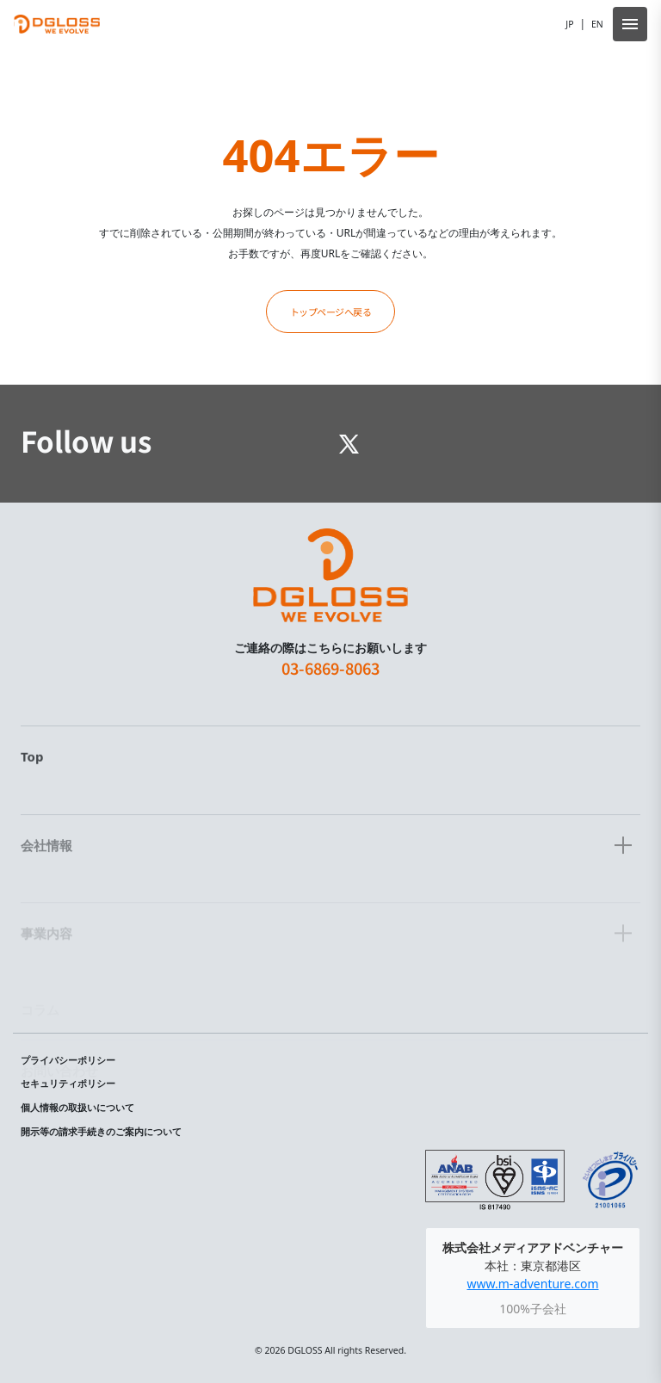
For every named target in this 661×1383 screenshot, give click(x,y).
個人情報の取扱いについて (77, 1108)
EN (597, 24)
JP (569, 24)
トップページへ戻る (331, 311)
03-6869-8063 (330, 694)
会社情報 (46, 880)
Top (32, 797)
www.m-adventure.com (532, 1283)
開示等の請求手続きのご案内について (101, 1132)
